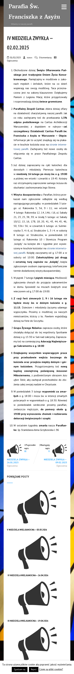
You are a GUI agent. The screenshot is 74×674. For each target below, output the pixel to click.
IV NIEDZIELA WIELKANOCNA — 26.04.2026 (28, 575)
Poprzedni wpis (22, 454)
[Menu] (64, 7)
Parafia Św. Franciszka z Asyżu (34, 12)
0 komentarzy (45, 57)
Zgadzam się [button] (19, 669)
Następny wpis (52, 454)
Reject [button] (33, 669)
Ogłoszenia (12, 60)
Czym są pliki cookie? (51, 669)
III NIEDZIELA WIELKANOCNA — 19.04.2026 (28, 620)
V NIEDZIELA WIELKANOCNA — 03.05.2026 (27, 529)
